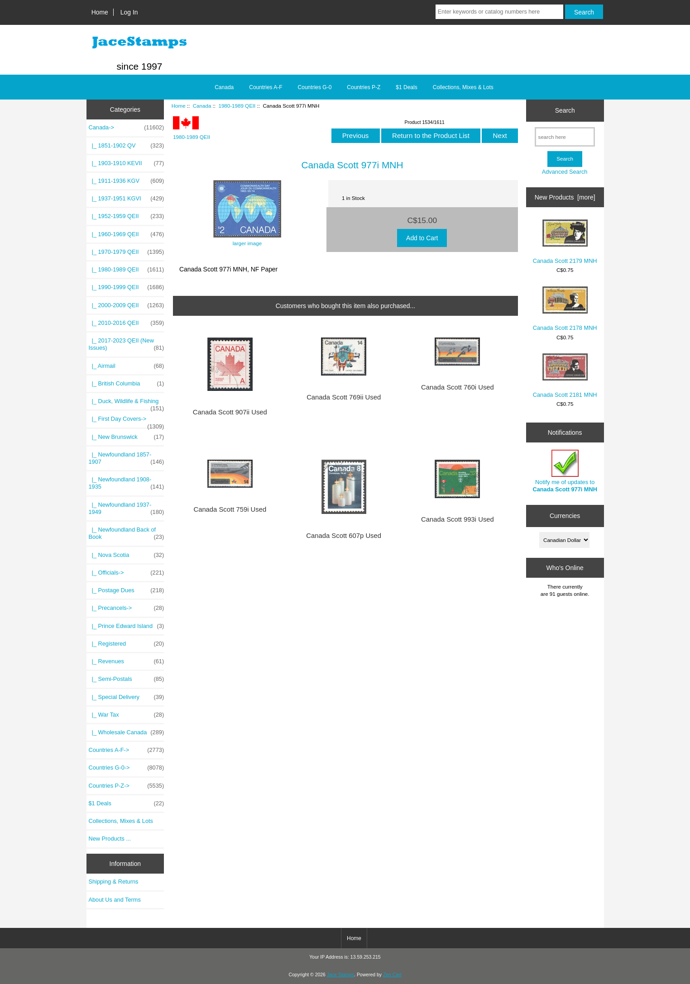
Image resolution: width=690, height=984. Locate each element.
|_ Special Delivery (126, 697)
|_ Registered (126, 643)
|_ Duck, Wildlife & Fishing (126, 403)
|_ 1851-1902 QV (126, 145)
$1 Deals (406, 87)
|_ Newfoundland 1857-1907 (126, 458)
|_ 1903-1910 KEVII (126, 163)
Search (565, 110)
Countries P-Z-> (126, 785)
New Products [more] (565, 197)
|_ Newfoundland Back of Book (126, 533)
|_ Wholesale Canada (126, 732)
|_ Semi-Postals (126, 679)
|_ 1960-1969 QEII (126, 234)
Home (99, 12)
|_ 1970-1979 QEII (126, 252)
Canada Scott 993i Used (457, 519)
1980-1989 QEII (236, 106)
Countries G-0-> (126, 767)
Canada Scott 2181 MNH (565, 375)
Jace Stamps (340, 974)
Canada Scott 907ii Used (230, 412)
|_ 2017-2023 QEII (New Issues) (126, 344)
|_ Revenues (126, 661)
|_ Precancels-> (126, 608)
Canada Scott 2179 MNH (565, 241)
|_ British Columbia (126, 383)
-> (126, 127)
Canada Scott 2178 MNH (565, 309)
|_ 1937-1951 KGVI (126, 198)
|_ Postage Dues (126, 590)
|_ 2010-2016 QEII (126, 323)
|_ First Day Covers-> (126, 421)
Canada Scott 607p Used (343, 535)
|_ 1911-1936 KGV (126, 181)
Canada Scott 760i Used (457, 387)
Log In (129, 12)
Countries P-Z (363, 87)
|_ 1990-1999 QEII (126, 287)
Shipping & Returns (114, 881)
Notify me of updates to (564, 471)
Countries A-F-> (126, 750)
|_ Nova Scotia (126, 555)
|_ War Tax (126, 714)
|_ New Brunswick (126, 437)
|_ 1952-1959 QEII (126, 216)
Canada (202, 106)
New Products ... (110, 838)
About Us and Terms (115, 899)
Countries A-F (265, 87)
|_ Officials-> (126, 572)
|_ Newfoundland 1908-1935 (126, 483)
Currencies (565, 515)
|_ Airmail (126, 366)
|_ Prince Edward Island (126, 626)
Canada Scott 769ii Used (344, 397)
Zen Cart (392, 974)
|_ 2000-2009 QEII (126, 305)
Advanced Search (565, 171)
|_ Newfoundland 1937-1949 (126, 508)
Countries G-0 (315, 87)
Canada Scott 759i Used (229, 509)
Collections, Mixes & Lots (463, 87)
